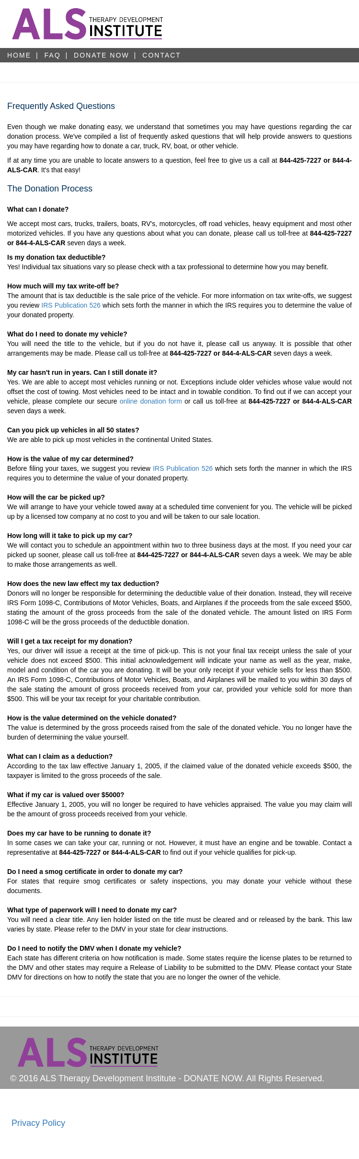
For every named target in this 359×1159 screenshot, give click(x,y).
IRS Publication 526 (71, 305)
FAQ (53, 55)
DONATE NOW (101, 55)
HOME (19, 55)
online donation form (151, 401)
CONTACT (161, 55)
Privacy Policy (38, 1123)
